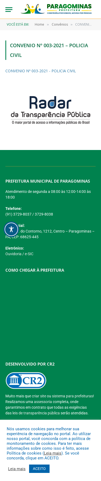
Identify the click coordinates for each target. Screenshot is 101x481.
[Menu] (8, 10)
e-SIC (29, 254)
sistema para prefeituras (72, 396)
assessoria (43, 402)
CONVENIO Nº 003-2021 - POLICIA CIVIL (40, 70)
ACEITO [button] (39, 468)
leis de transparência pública (36, 413)
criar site (39, 396)
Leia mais (52, 453)
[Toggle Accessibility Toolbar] (11, 229)
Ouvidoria (13, 254)
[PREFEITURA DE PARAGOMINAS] (48, 314)
